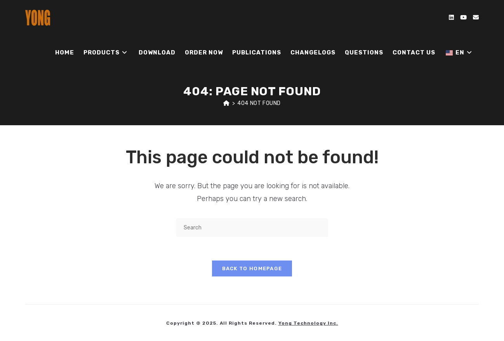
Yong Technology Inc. (308, 323)
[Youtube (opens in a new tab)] (463, 17)
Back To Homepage (252, 268)
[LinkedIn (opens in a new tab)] (451, 17)
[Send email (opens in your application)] (476, 17)
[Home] (226, 103)
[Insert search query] (252, 228)
